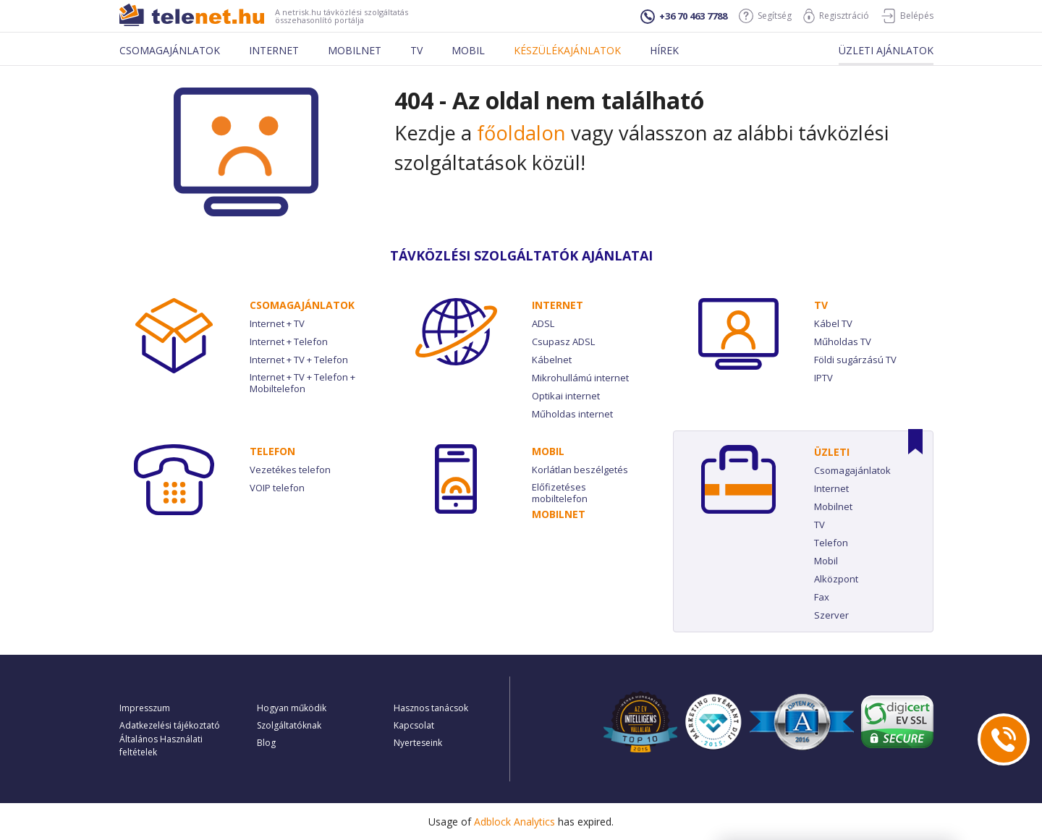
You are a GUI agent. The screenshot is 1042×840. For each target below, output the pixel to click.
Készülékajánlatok (567, 50)
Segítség (765, 16)
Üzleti (832, 452)
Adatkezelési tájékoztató (169, 725)
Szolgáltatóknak (289, 725)
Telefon (272, 451)
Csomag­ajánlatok (302, 305)
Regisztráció (836, 16)
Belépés (907, 16)
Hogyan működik (291, 708)
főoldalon (521, 132)
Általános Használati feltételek (161, 745)
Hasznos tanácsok (431, 708)
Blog (266, 743)
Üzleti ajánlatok (886, 50)
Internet (274, 50)
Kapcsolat (414, 725)
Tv (416, 50)
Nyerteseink (418, 743)
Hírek (664, 50)
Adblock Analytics (514, 821)
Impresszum (144, 708)
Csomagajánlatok (169, 50)
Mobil (468, 50)
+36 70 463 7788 (683, 16)
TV (821, 305)
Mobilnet (354, 50)
